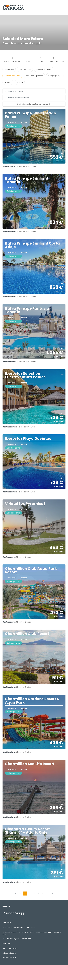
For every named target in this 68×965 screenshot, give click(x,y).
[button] (34, 104)
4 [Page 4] (38, 893)
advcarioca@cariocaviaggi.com (18, 939)
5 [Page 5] (43, 893)
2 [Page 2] (29, 893)
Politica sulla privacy (10, 948)
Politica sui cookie (9, 953)
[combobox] (34, 97)
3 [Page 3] (34, 893)
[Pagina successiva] (48, 894)
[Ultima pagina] (52, 894)
